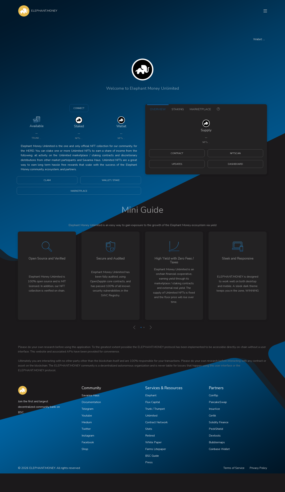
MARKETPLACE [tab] (200, 109)
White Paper (153, 442)
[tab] (218, 108)
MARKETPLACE (79, 191)
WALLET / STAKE (111, 180)
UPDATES (177, 164)
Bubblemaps (217, 442)
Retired (150, 436)
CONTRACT (177, 153)
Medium (87, 422)
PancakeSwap (218, 402)
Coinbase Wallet (219, 449)
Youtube (87, 416)
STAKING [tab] (178, 109)
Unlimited (151, 416)
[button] (141, 327)
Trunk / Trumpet (155, 409)
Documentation (91, 402)
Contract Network (156, 422)
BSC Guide (152, 456)
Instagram (88, 436)
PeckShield (216, 429)
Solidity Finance (218, 422)
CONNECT (78, 108)
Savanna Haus (90, 395)
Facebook (88, 442)
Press (149, 462)
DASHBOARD (235, 164)
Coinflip (213, 395)
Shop (85, 449)
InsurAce (214, 409)
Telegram (87, 409)
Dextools (215, 436)
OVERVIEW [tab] (158, 109)
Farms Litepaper (155, 449)
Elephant (150, 395)
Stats (148, 429)
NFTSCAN (235, 153)
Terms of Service (233, 468)
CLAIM (47, 180)
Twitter (86, 429)
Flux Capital (152, 402)
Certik (212, 416)
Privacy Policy (258, 468)
